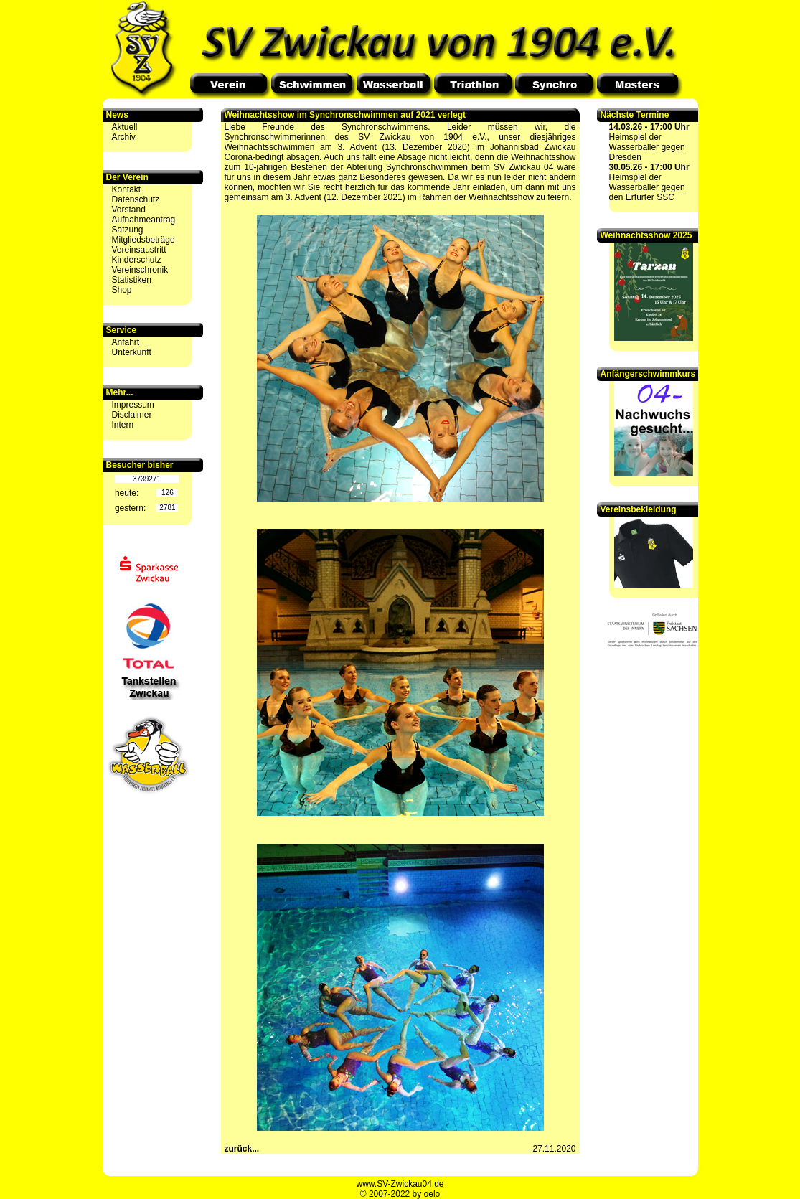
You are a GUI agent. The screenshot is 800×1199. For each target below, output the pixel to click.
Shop (122, 290)
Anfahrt (126, 342)
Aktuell (125, 127)
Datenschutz (136, 199)
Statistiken (131, 280)
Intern (123, 425)
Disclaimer (132, 415)
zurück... (242, 1149)
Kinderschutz (136, 260)
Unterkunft (131, 352)
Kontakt (126, 189)
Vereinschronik (140, 270)
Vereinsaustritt (139, 250)
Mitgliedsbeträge (143, 240)
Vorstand (129, 209)
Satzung (127, 230)
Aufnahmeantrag (144, 220)
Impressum (133, 405)
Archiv (124, 137)
